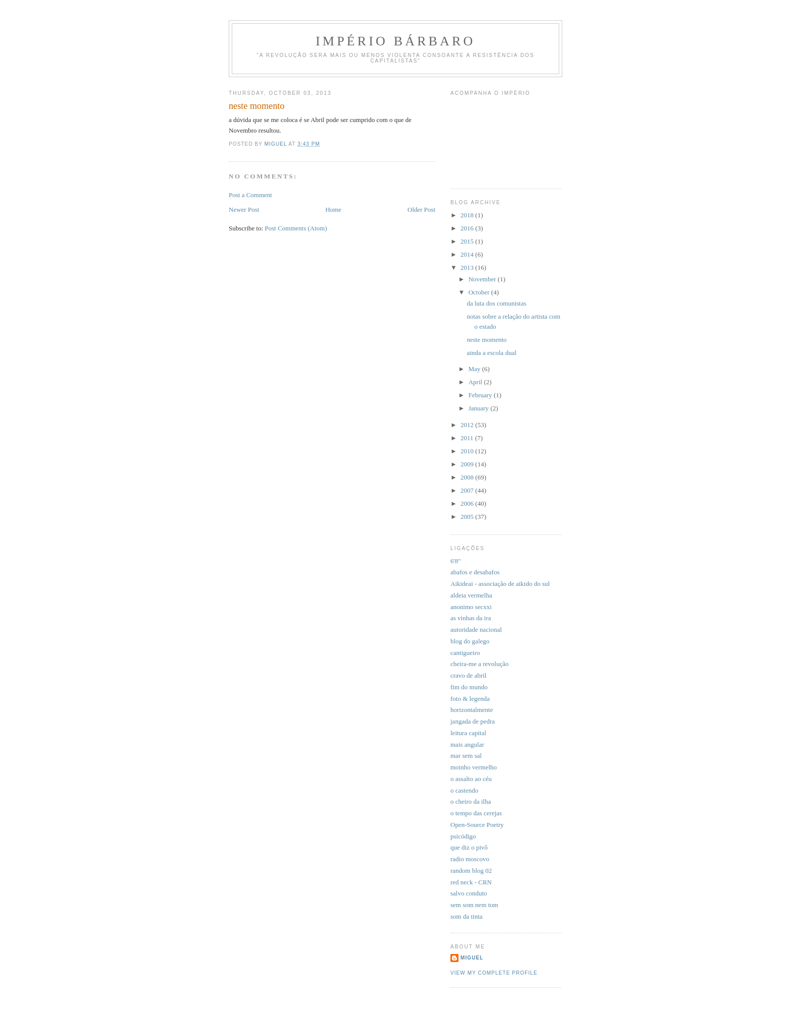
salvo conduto (468, 893)
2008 (467, 477)
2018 (467, 215)
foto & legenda (470, 698)
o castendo (464, 790)
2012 (467, 425)
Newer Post (244, 209)
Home (333, 209)
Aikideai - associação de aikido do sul (500, 583)
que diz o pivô (469, 847)
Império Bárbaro (395, 41)
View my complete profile (494, 973)
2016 (467, 228)
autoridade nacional (476, 629)
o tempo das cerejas (476, 813)
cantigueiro (465, 652)
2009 (467, 464)
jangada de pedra (472, 721)
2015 (467, 241)
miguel (471, 958)
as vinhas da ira (470, 618)
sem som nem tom (474, 905)
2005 (467, 516)
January (480, 408)
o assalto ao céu (471, 779)
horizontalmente (471, 709)
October (480, 292)
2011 (467, 438)
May (475, 369)
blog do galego (469, 641)
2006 (467, 503)
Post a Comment (250, 195)
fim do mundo (469, 687)
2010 (467, 451)
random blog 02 (471, 870)
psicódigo (463, 836)
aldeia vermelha (471, 595)
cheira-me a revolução (479, 664)
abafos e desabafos (474, 572)
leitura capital (468, 733)
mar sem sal (466, 755)
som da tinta (466, 916)
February (481, 395)
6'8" (455, 561)
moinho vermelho (473, 767)
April (476, 382)
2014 (467, 254)
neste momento (486, 339)
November (483, 279)
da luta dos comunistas (496, 303)
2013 (467, 267)
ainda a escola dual (491, 352)
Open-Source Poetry (477, 824)
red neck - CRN (471, 882)
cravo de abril (468, 675)
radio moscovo (469, 859)
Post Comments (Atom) (296, 228)
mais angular (467, 744)
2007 (467, 490)
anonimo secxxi (471, 607)
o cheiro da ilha (470, 801)
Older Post (421, 209)
